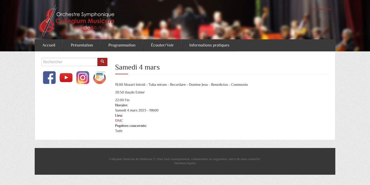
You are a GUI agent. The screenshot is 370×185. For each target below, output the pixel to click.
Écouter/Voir (162, 45)
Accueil (48, 45)
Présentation (82, 45)
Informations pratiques (209, 45)
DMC (119, 120)
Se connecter (321, 9)
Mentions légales (185, 163)
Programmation (121, 45)
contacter (254, 159)
